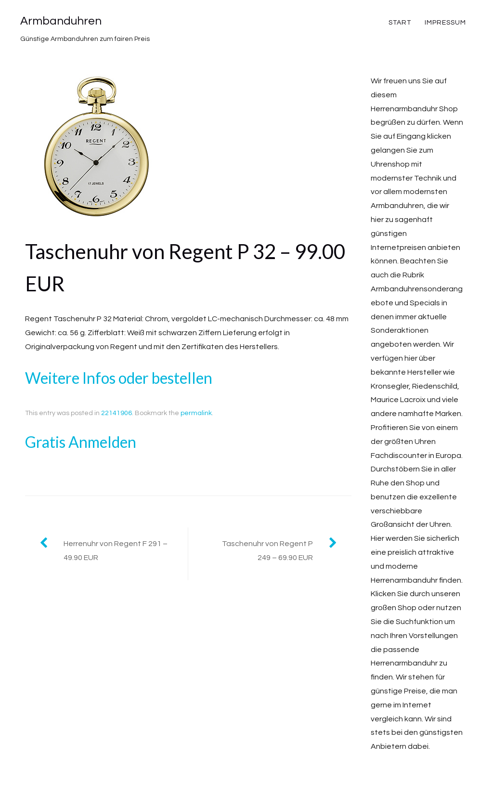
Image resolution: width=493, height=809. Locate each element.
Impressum (445, 22)
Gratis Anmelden (80, 441)
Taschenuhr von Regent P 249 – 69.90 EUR (267, 550)
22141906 (116, 413)
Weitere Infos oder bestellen (118, 377)
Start (400, 22)
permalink (196, 413)
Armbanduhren (61, 21)
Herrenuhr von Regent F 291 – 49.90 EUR (116, 550)
